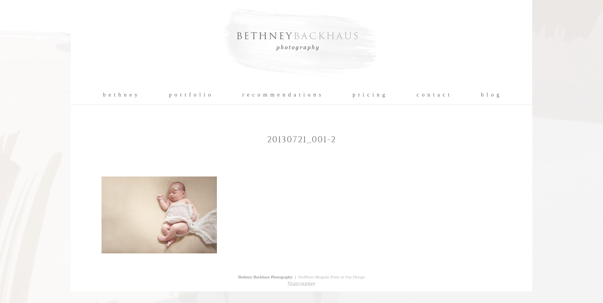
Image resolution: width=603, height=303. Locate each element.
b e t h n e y (120, 95)
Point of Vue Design (347, 277)
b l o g (490, 95)
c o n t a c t (433, 95)
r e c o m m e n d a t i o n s (282, 95)
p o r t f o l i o (190, 95)
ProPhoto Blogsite (313, 277)
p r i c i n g (369, 95)
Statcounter (302, 283)
